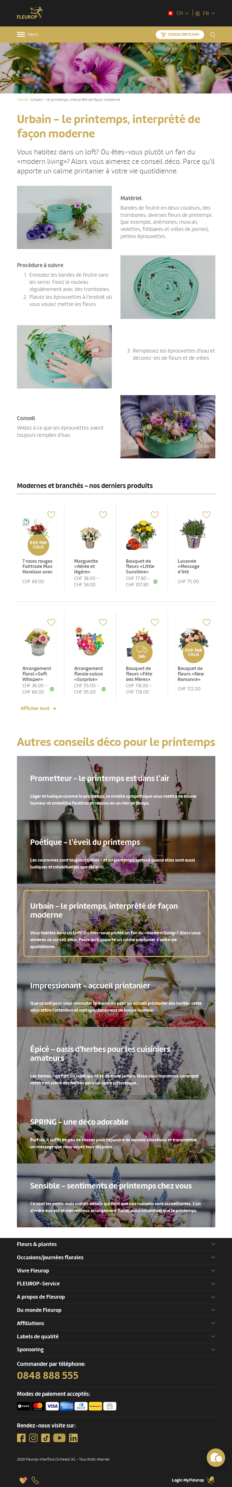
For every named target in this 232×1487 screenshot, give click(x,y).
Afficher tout (35, 707)
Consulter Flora (183, 34)
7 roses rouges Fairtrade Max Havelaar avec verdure (38, 568)
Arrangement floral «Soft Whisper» (37, 672)
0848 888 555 (47, 1375)
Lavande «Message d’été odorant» (189, 568)
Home (23, 99)
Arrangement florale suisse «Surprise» (89, 672)
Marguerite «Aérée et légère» (87, 565)
